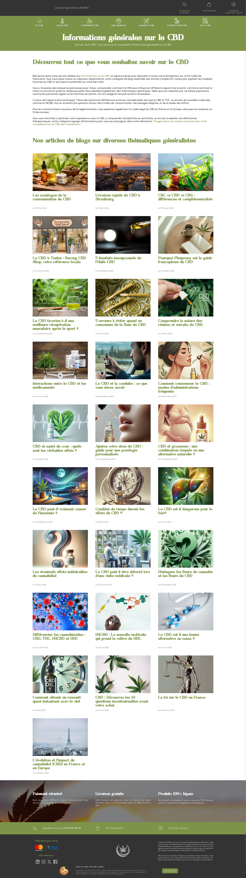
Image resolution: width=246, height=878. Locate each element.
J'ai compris (170, 871)
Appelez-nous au (57, 828)
